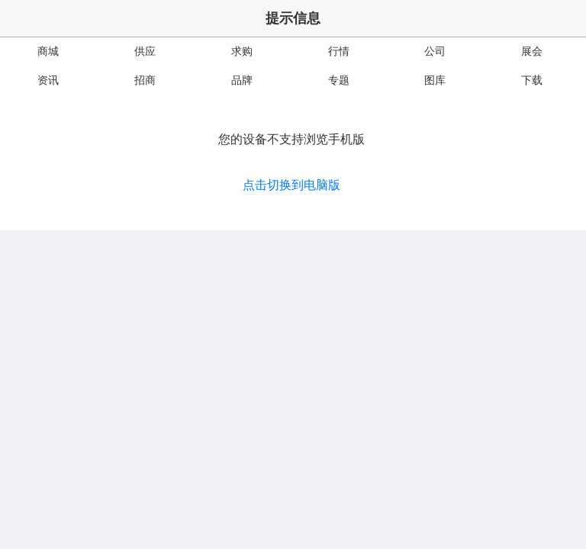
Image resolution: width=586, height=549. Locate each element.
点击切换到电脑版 (291, 184)
